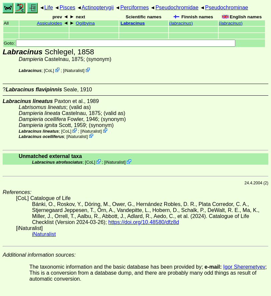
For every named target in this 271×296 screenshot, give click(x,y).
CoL (49, 70)
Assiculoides (49, 23)
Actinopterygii (98, 7)
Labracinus (132, 23)
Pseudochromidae (177, 7)
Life (48, 7)
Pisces (67, 7)
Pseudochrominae (226, 7)
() (181, 23)
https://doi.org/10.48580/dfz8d (143, 222)
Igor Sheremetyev (244, 267)
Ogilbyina (85, 23)
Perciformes (134, 7)
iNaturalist (73, 70)
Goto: (119, 43)
